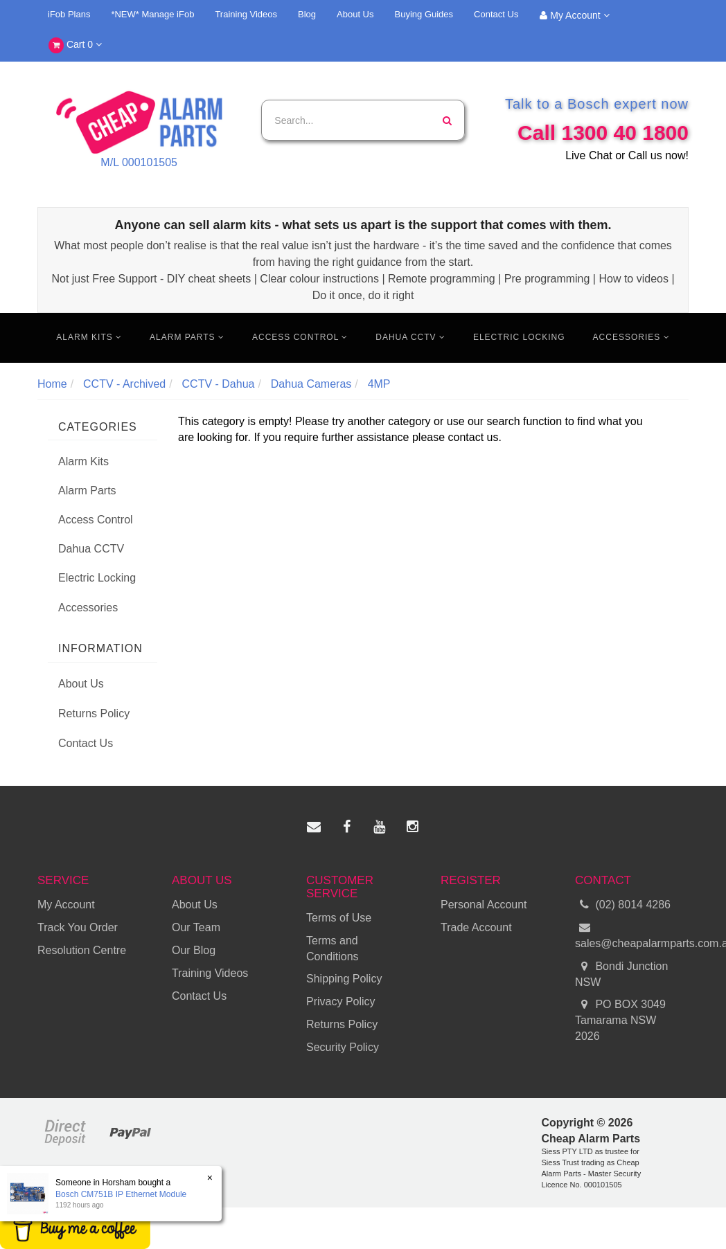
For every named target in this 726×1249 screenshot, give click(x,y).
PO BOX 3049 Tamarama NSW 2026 (620, 1019)
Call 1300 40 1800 (603, 132)
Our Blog (193, 950)
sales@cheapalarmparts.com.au (632, 934)
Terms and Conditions (332, 948)
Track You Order (77, 927)
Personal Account (484, 904)
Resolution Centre (81, 950)
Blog (307, 14)
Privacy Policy (340, 1001)
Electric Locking (519, 337)
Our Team (196, 927)
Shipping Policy (344, 979)
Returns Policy (94, 713)
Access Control (300, 337)
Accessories (631, 337)
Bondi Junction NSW (621, 973)
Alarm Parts (187, 337)
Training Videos (246, 14)
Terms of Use (338, 918)
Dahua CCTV (410, 337)
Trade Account (476, 927)
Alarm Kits (89, 337)
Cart (75, 45)
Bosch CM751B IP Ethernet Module (120, 1194)
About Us (355, 14)
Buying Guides (424, 14)
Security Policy (342, 1047)
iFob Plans (69, 14)
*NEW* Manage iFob (152, 14)
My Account (574, 15)
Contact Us (496, 14)
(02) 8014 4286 (623, 905)
